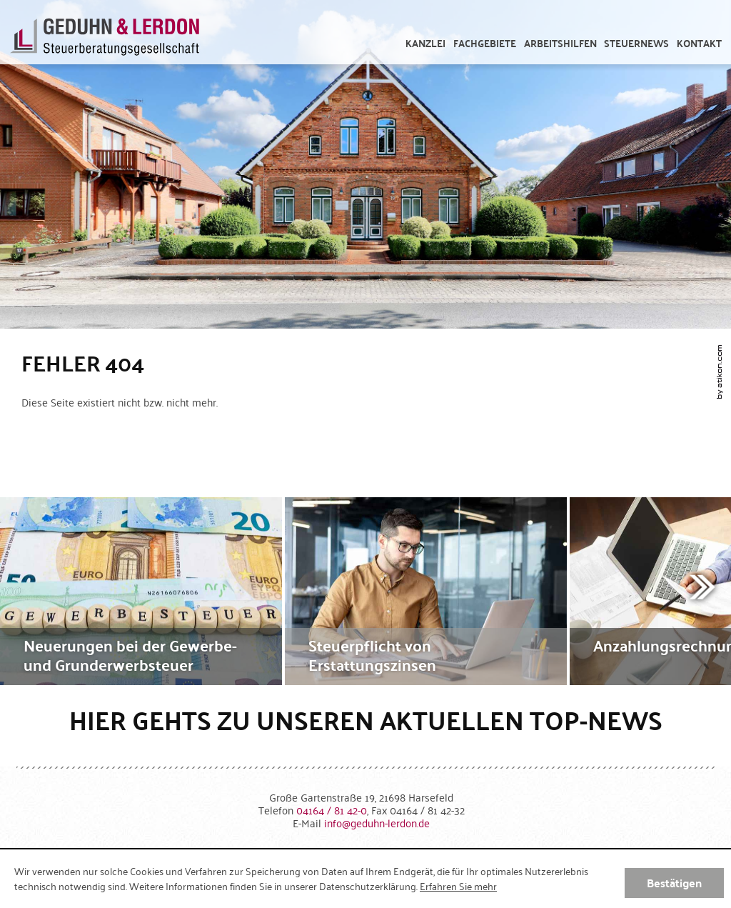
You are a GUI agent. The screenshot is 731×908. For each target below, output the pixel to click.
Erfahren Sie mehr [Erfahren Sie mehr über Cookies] (458, 885)
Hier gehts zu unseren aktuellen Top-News (365, 720)
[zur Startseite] (104, 39)
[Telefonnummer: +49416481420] (331, 809)
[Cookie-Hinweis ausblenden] (674, 883)
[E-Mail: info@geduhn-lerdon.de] (377, 822)
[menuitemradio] (700, 44)
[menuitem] (425, 44)
